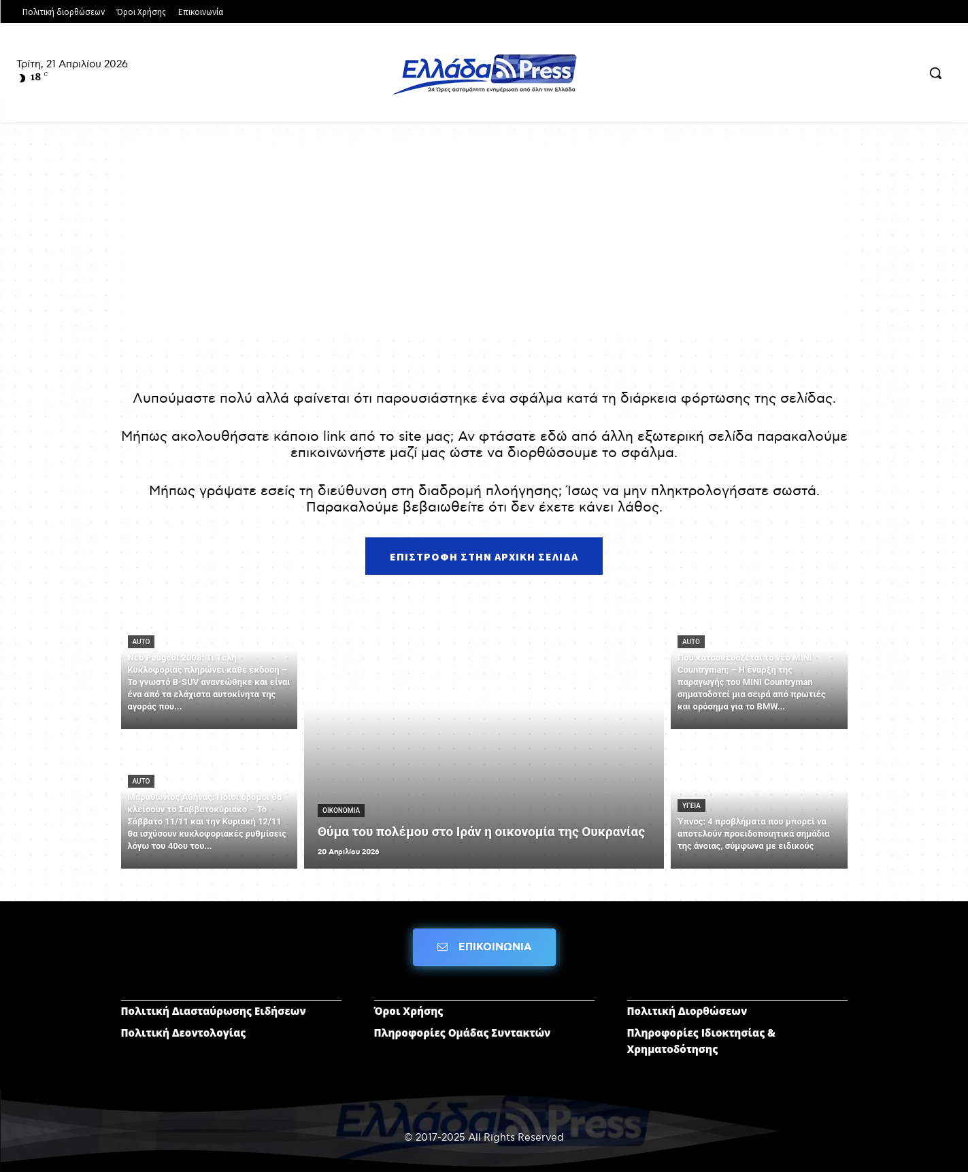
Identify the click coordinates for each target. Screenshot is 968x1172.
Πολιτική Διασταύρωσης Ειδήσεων (213, 1011)
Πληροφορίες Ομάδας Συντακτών (462, 1032)
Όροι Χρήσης (409, 1011)
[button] (935, 72)
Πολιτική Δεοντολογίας (183, 1032)
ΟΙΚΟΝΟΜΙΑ (341, 810)
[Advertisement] (484, 238)
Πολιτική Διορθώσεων (687, 1011)
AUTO (141, 642)
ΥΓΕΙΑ (691, 805)
